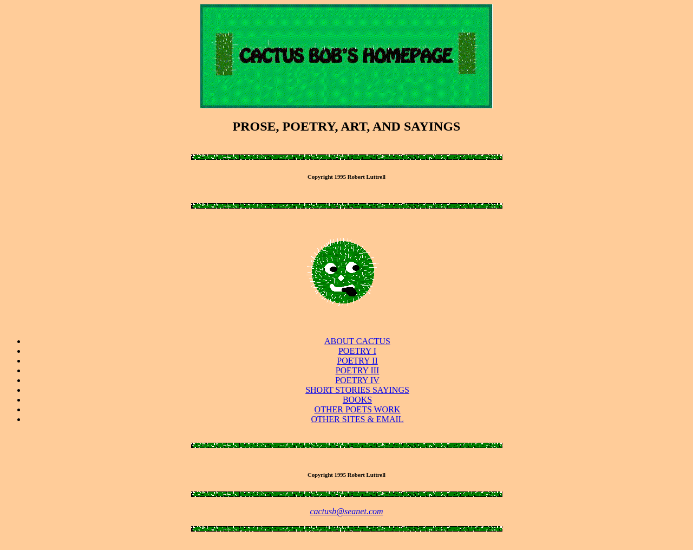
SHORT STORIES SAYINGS (357, 389)
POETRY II (357, 360)
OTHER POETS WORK (358, 409)
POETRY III (358, 370)
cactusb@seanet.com (346, 511)
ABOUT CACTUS (357, 341)
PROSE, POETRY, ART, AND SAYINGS (347, 126)
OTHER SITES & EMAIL (357, 419)
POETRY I (357, 350)
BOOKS (357, 399)
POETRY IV (357, 380)
